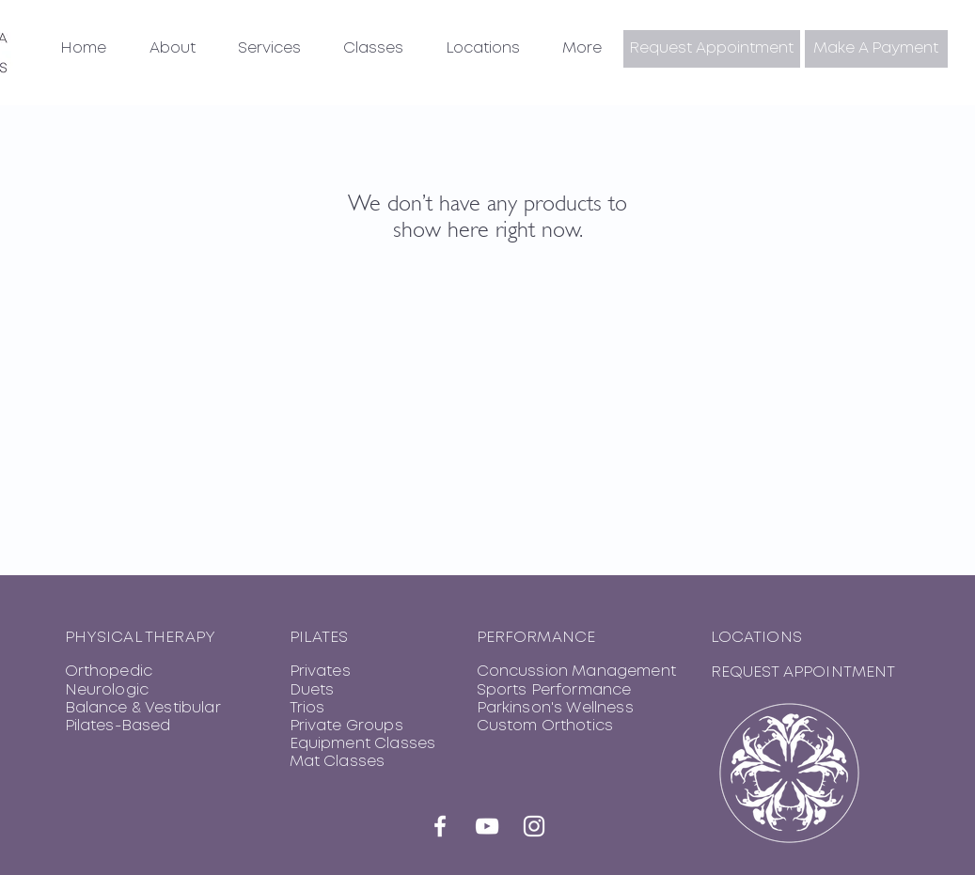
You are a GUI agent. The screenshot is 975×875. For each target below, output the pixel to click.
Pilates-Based (118, 726)
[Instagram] (534, 826)
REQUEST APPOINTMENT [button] (803, 672)
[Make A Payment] (876, 49)
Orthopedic (109, 671)
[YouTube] (487, 826)
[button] (172, 48)
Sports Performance (554, 690)
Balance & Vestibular (143, 708)
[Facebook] (440, 826)
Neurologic (107, 690)
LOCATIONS (756, 638)
